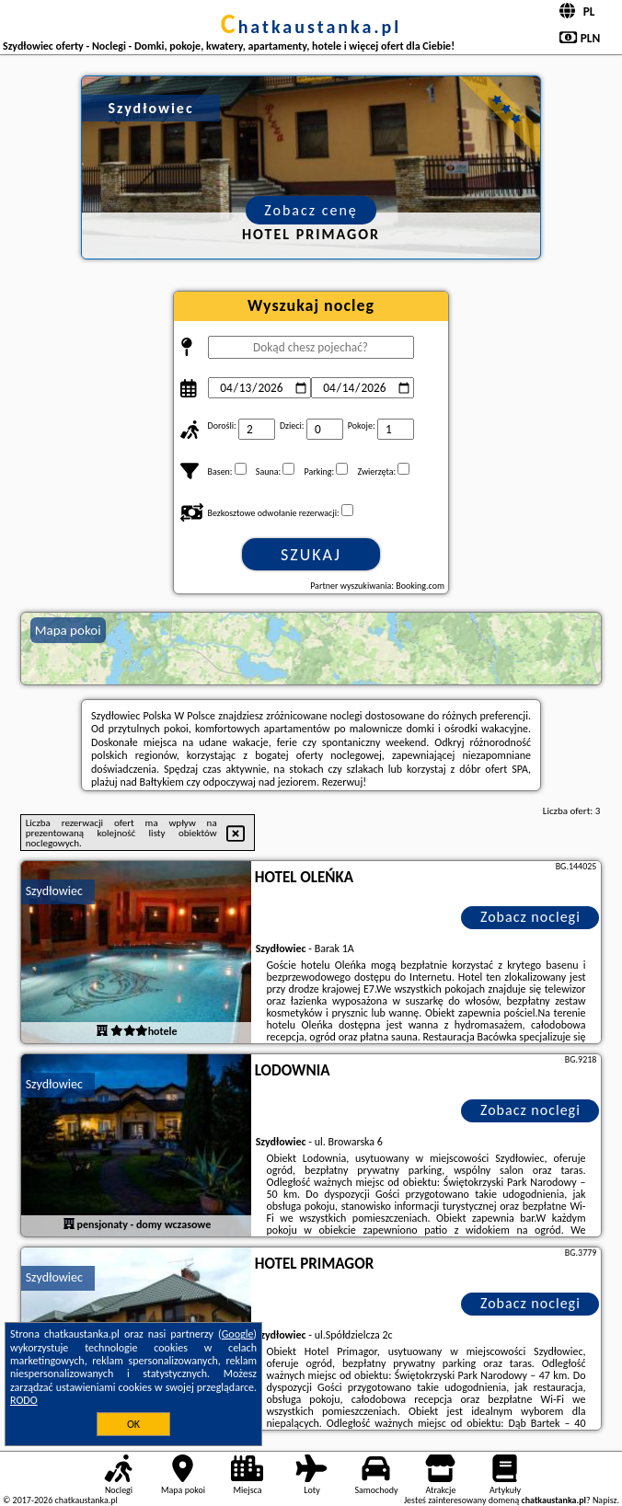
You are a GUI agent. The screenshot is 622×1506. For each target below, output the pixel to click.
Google (238, 1334)
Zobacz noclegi (530, 916)
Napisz (605, 1500)
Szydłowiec (54, 891)
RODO (24, 1400)
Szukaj (311, 555)
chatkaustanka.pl (311, 27)
